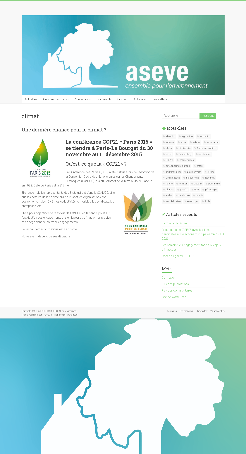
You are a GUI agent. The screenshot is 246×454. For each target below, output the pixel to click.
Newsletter (202, 311)
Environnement (187, 311)
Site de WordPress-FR (176, 297)
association (213, 142)
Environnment (194, 171)
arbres (196, 142)
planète (184, 189)
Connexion (169, 277)
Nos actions (83, 99)
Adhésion (140, 99)
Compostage (185, 154)
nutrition (183, 183)
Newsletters (159, 99)
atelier (169, 148)
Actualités (31, 99)
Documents (104, 99)
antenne (170, 142)
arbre (183, 142)
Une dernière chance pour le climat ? (64, 129)
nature (169, 183)
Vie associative (217, 311)
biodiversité (185, 148)
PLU (196, 189)
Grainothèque (173, 177)
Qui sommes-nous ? (56, 99)
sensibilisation (173, 201)
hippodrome (192, 177)
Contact (122, 99)
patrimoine (214, 183)
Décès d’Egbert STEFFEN (178, 256)
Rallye (169, 195)
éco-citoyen (192, 201)
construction (205, 154)
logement (210, 177)
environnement (173, 171)
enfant (200, 166)
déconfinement (187, 160)
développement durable (178, 166)
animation (205, 136)
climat (169, 154)
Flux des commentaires (177, 290)
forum (211, 171)
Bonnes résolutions (206, 148)
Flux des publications (175, 284)
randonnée (184, 195)
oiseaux (198, 183)
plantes (170, 189)
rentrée (199, 195)
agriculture (187, 136)
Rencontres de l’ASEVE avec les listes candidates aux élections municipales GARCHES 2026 (193, 234)
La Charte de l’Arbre (174, 223)
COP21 (169, 160)
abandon (170, 136)
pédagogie (210, 189)
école (207, 201)
